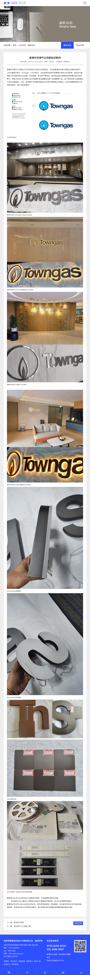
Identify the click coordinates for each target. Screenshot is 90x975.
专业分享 (80, 45)
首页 (14, 45)
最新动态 (31, 45)
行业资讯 (22, 45)
